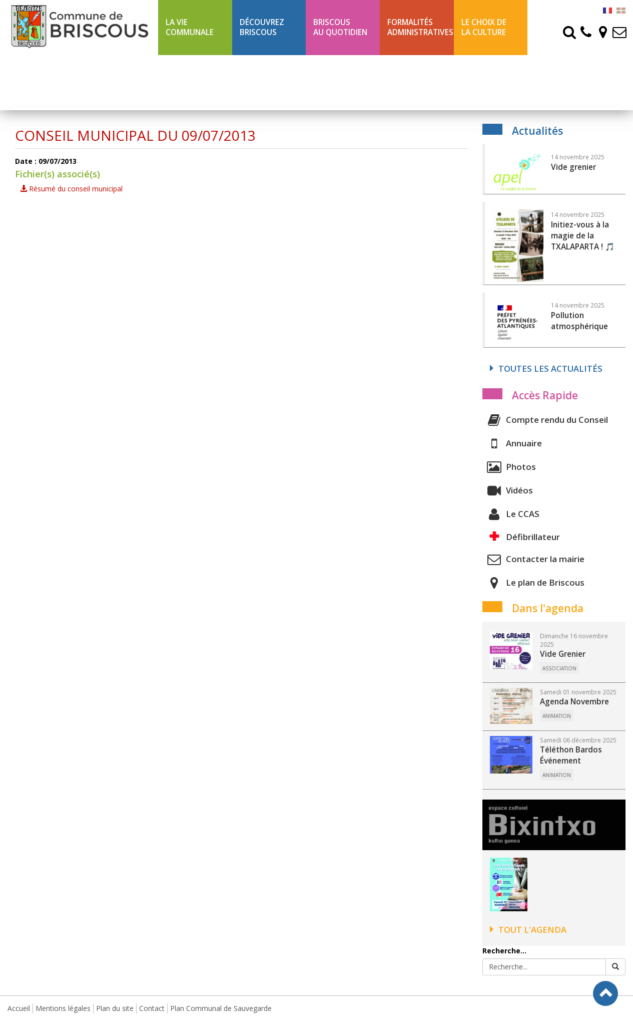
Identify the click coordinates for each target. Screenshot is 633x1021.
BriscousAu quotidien (340, 27)
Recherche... (504, 950)
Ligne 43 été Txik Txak (189, 82)
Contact (152, 1008)
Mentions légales (63, 1008)
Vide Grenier (562, 654)
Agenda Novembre (574, 701)
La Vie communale (190, 27)
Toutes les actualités (546, 368)
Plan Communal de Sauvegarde (221, 1008)
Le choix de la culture (483, 27)
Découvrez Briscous (262, 27)
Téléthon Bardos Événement (571, 755)
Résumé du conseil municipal (71, 188)
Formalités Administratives (420, 27)
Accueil (19, 1008)
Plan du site (115, 1008)
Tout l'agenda (528, 929)
